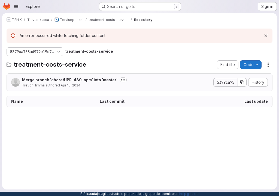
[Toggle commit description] (123, 79)
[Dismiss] (266, 35)
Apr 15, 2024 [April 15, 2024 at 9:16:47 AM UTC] (70, 85)
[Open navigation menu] (16, 6)
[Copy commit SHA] (242, 82)
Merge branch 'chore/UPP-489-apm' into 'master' (69, 79)
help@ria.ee (189, 194)
